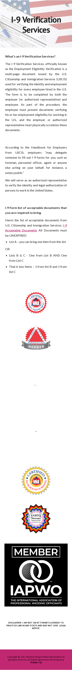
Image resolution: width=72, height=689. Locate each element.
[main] (36, 24)
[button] (4, 5)
